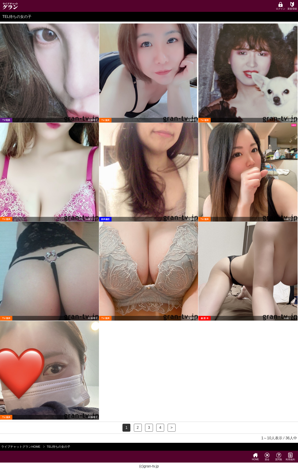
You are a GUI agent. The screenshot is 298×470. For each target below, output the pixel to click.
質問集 (278, 457)
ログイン (280, 6)
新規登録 (292, 6)
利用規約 (290, 457)
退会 (267, 457)
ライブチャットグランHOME (20, 446)
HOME (255, 457)
